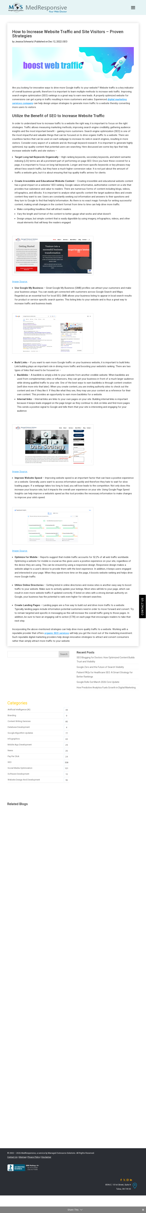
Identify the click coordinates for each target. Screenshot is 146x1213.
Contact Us (12, 1157)
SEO (65, 41)
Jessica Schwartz (24, 41)
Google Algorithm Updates (20, 733)
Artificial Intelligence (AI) (19, 709)
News (10, 750)
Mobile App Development (20, 744)
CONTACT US (142, 606)
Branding (12, 715)
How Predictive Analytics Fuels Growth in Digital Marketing (106, 687)
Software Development (18, 774)
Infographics (14, 739)
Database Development (19, 727)
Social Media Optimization (20, 768)
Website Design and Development (24, 779)
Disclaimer (46, 1157)
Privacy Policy (34, 1157)
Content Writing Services (19, 721)
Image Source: (20, 281)
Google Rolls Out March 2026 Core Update (98, 682)
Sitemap (22, 1157)
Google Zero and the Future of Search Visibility (100, 667)
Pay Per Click (13, 756)
